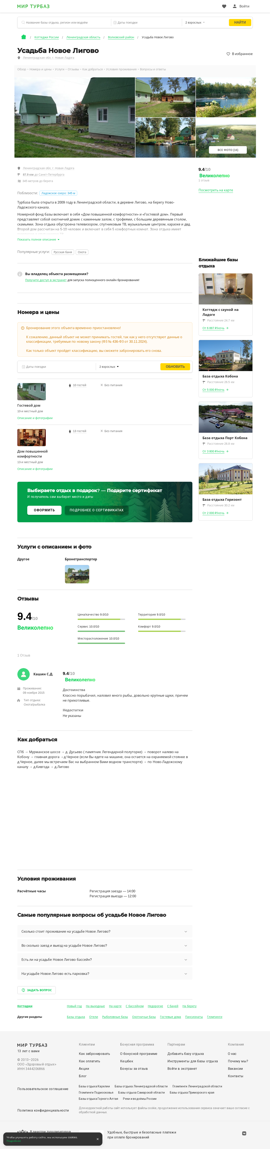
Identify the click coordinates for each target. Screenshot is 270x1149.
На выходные (95, 1006)
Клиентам (87, 1044)
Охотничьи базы (144, 1016)
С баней (173, 1006)
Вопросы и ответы (153, 69)
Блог (83, 1076)
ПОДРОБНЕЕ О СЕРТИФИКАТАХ (97, 510)
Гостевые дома (170, 1016)
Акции (84, 1069)
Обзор (21, 69)
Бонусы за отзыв (134, 1069)
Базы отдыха (76, 1016)
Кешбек (126, 1061)
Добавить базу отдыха (185, 1054)
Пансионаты (194, 1016)
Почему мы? (238, 1061)
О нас (232, 1054)
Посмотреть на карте (216, 190)
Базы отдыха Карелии (94, 1086)
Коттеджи (24, 1006)
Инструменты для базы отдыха (192, 1061)
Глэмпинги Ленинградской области (197, 1086)
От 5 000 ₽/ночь (213, 389)
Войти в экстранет (182, 1069)
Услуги (59, 69)
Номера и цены (41, 69)
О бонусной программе (139, 1054)
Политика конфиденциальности (43, 1110)
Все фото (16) (228, 150)
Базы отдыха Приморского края (192, 1092)
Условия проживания (121, 69)
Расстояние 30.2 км (218, 505)
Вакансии (235, 1069)
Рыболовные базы (115, 1016)
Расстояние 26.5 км (218, 382)
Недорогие (155, 1006)
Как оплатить (89, 1061)
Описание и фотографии (35, 418)
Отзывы (73, 69)
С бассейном (135, 1006)
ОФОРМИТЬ (44, 510)
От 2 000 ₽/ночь (213, 513)
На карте (115, 1006)
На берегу (189, 1006)
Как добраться (92, 69)
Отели (93, 1016)
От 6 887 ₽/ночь (213, 328)
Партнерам (176, 1044)
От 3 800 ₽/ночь (213, 451)
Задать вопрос (36, 990)
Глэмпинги (214, 1016)
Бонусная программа (137, 1044)
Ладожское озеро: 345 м (58, 193)
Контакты (236, 1076)
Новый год (74, 1006)
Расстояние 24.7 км (218, 320)
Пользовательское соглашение (43, 1089)
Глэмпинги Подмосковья (96, 1092)
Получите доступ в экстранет (46, 280)
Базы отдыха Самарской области (141, 1092)
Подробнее (14, 1140)
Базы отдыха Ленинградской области (141, 1086)
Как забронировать (94, 1054)
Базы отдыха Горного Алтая (98, 1098)
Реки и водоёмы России (139, 1098)
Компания (236, 1044)
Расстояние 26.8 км (218, 443)
